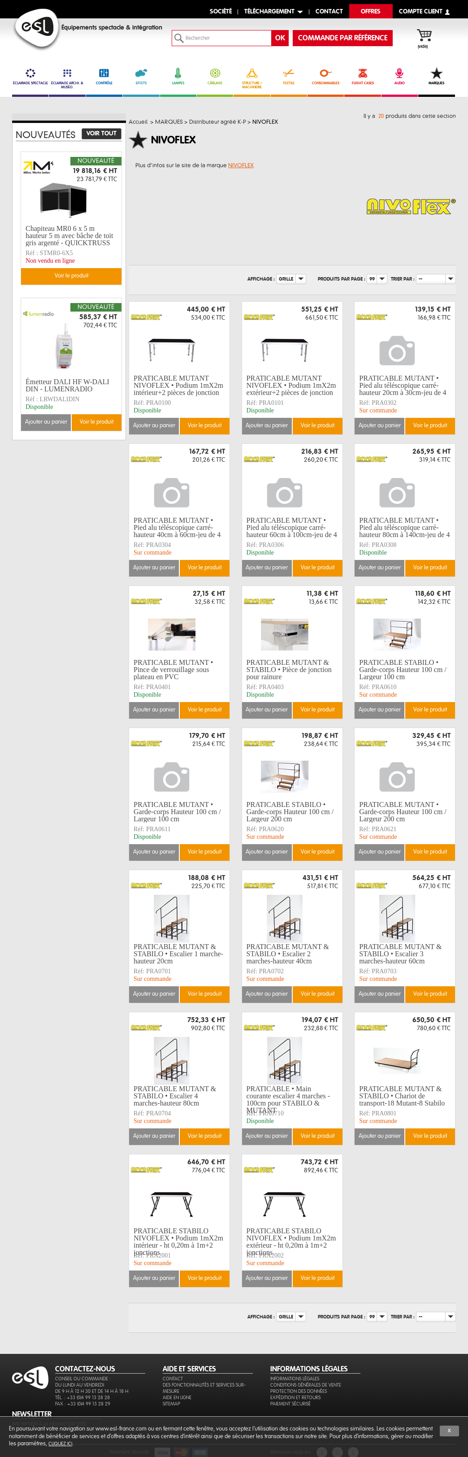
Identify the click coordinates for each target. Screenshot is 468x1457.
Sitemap (171, 1403)
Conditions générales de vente (305, 1385)
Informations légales (294, 1378)
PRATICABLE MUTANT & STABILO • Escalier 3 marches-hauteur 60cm (400, 954)
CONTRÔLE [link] (104, 76)
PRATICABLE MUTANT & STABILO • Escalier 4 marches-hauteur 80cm (175, 1096)
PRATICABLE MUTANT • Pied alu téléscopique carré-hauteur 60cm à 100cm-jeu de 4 (292, 527)
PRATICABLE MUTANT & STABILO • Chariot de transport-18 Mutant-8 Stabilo (402, 1096)
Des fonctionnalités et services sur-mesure (204, 1388)
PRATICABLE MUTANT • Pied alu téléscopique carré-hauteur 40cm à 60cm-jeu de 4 (177, 527)
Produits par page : (341, 278)
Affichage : (261, 278)
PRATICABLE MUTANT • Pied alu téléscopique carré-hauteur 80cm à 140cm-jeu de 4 (404, 527)
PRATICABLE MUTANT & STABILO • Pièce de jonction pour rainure (289, 670)
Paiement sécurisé (290, 1403)
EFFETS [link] (141, 76)
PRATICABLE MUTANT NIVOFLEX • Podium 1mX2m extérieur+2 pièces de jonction (291, 385)
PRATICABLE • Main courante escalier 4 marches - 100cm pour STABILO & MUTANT (288, 1099)
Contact (173, 1378)
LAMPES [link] (178, 76)
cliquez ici (60, 1443)
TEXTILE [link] (289, 76)
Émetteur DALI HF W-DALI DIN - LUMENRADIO (67, 385)
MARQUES (436, 76)
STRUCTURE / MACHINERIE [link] (252, 78)
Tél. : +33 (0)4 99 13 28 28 (82, 1397)
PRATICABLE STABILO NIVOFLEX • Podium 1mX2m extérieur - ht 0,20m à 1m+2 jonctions (291, 1241)
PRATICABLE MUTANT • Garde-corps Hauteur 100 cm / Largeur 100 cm (177, 812)
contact (329, 12)
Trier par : (403, 278)
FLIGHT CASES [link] (362, 76)
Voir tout (102, 133)
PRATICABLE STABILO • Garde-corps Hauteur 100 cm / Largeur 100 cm (402, 670)
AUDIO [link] (399, 76)
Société (221, 12)
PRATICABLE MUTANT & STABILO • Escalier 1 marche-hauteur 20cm (178, 954)
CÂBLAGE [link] (215, 76)
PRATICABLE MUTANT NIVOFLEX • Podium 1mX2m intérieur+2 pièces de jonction (178, 385)
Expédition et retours (295, 1397)
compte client (420, 12)
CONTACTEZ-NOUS (85, 1369)
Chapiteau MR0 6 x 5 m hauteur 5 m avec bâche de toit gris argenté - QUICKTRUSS (69, 236)
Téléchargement (269, 12)
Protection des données (298, 1391)
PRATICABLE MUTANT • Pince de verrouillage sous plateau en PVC (173, 670)
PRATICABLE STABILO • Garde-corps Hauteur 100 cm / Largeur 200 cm (290, 812)
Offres (371, 12)
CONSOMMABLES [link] (326, 76)
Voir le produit (204, 426)
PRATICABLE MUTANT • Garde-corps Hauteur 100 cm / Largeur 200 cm (402, 812)
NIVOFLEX (241, 165)
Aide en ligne (177, 1397)
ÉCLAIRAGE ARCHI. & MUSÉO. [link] (67, 78)
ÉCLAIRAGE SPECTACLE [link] (30, 76)
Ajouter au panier (154, 426)
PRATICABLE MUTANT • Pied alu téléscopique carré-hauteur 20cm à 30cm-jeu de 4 (402, 385)
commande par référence (342, 38)
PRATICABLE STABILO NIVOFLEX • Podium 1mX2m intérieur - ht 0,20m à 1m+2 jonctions (178, 1241)
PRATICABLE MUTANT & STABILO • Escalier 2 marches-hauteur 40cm (288, 954)
